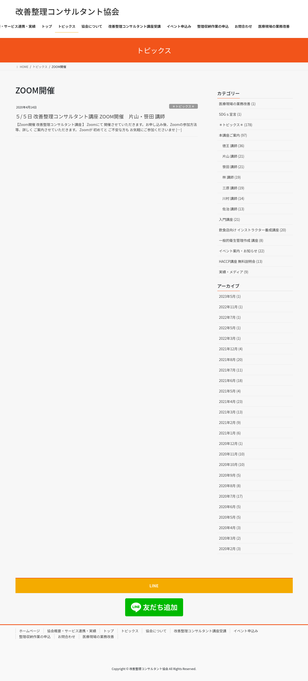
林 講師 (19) (232, 177)
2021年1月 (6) (230, 432)
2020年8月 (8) (230, 485)
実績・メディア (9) (233, 271)
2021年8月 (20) (231, 359)
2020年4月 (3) (230, 527)
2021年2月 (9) (230, 422)
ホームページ (29, 630)
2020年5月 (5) (230, 517)
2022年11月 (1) (231, 306)
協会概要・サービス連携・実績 (71, 630)
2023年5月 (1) (230, 296)
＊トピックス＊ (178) (236, 124)
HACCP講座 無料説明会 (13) (241, 261)
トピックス (130, 630)
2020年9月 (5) (230, 475)
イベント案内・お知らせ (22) (242, 250)
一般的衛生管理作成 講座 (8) (241, 240)
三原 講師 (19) (233, 187)
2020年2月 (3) (230, 548)
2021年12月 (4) (231, 348)
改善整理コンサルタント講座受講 (200, 630)
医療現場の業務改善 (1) (237, 103)
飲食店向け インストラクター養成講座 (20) (252, 229)
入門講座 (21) (229, 219)
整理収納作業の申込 (35, 636)
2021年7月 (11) (231, 369)
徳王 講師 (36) (233, 145)
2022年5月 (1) (230, 327)
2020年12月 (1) (231, 443)
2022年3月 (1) (230, 338)
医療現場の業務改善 (98, 636)
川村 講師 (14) (233, 198)
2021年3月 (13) (231, 411)
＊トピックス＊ (183, 106)
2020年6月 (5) (230, 506)
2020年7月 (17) (231, 496)
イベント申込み (246, 630)
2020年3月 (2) (230, 538)
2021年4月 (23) (231, 401)
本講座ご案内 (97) (233, 135)
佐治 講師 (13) (233, 208)
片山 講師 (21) (233, 156)
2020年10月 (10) (232, 464)
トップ (108, 630)
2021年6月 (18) (231, 380)
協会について (156, 630)
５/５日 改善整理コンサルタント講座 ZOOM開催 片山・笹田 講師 (90, 116)
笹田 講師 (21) (233, 166)
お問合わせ (66, 636)
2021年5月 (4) (230, 390)
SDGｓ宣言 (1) (230, 114)
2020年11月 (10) (232, 453)
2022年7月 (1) (230, 317)
